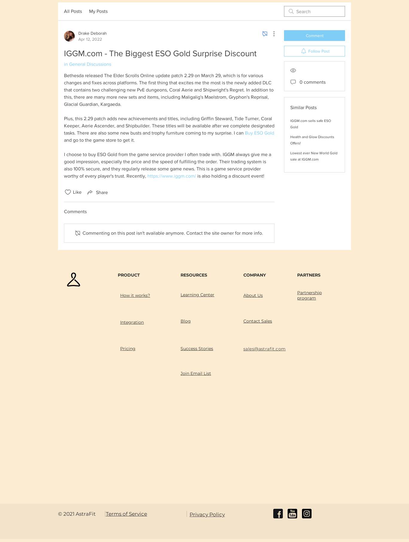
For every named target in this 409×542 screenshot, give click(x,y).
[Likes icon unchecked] (68, 192)
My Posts (98, 11)
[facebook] (278, 513)
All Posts (73, 11)
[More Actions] (270, 33)
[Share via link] (97, 192)
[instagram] (307, 513)
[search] (314, 11)
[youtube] (292, 513)
